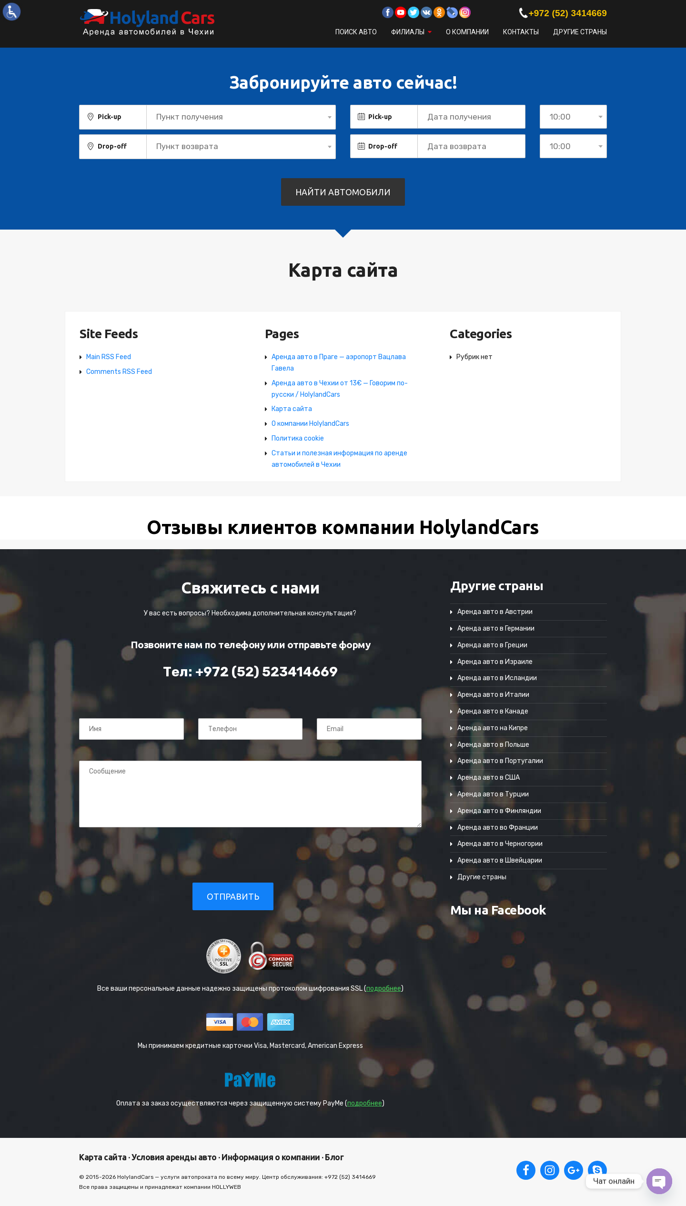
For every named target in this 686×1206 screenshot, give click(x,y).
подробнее (383, 989)
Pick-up (109, 117)
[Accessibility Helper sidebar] (11, 11)
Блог (333, 1157)
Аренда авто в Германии (496, 628)
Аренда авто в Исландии (497, 678)
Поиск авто (356, 32)
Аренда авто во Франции (497, 828)
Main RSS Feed (108, 357)
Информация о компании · (271, 1157)
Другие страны (580, 32)
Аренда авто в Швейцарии (499, 860)
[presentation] (144, 854)
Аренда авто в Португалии (500, 761)
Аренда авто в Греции (492, 645)
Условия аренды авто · (175, 1157)
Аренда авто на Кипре (492, 728)
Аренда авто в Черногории (500, 844)
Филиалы (407, 32)
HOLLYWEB (226, 1187)
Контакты (521, 32)
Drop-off (112, 146)
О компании (467, 32)
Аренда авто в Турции (493, 794)
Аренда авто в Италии (493, 695)
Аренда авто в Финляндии (499, 811)
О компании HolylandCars (310, 424)
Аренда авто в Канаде (492, 711)
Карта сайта (292, 409)
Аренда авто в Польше (493, 745)
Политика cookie (298, 438)
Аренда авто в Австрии (495, 612)
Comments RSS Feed (119, 372)
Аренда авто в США (488, 778)
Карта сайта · (104, 1157)
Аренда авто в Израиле (495, 662)
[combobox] (241, 117)
